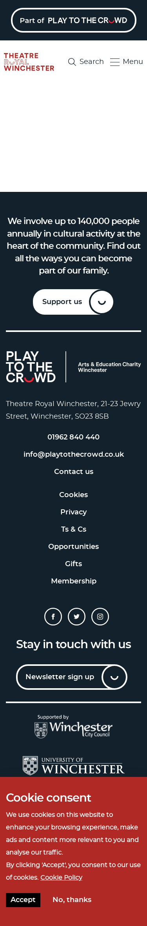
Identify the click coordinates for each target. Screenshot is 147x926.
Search (86, 62)
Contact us (73, 472)
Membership (73, 581)
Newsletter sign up (59, 677)
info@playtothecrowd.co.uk (74, 454)
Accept (23, 900)
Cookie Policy (61, 878)
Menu (126, 62)
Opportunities (73, 546)
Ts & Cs (73, 529)
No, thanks (72, 900)
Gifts (73, 564)
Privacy (73, 512)
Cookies (73, 495)
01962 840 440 (73, 437)
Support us (62, 302)
